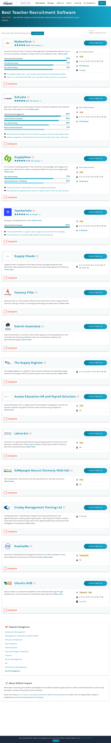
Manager (50, 3)
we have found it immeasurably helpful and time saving (29, 235)
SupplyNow (22, 157)
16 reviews (83, 181)
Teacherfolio (23, 210)
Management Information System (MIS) (21, 636)
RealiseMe (21, 546)
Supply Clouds (24, 256)
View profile (96, 43)
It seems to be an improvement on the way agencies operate (31, 188)
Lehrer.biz (21, 433)
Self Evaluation (11, 647)
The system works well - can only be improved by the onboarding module (36, 74)
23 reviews (84, 121)
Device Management (13, 659)
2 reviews (83, 230)
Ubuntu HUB (23, 583)
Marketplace (40, 3)
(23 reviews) (34, 101)
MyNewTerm (22, 41)
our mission (23, 695)
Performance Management (16, 667)
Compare (12, 83)
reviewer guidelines (59, 695)
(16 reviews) (35, 161)
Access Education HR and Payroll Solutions (45, 396)
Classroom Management (15, 632)
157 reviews (84, 66)
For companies (89, 3)
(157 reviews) (36, 45)
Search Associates (27, 326)
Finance (8, 655)
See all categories (12, 671)
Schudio (20, 97)
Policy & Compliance (13, 640)
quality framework (39, 695)
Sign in (102, 3)
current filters (37, 33)
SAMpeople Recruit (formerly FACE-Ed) (41, 470)
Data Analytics (11, 644)
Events (69, 3)
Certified (82, 601)
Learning (77, 3)
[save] (34, 42)
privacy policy (86, 738)
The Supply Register (28, 362)
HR (7, 663)
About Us (60, 3)
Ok (55, 740)
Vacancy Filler (24, 292)
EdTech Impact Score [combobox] (97, 33)
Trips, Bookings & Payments (16, 651)
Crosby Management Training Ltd (38, 507)
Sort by (91, 30)
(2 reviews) (34, 214)
